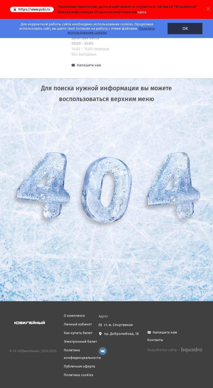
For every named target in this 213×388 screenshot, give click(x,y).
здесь (142, 12)
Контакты (155, 340)
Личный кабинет (78, 324)
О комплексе (74, 316)
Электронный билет (80, 341)
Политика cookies (78, 375)
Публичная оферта (79, 366)
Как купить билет (78, 333)
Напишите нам (89, 65)
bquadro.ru (191, 350)
